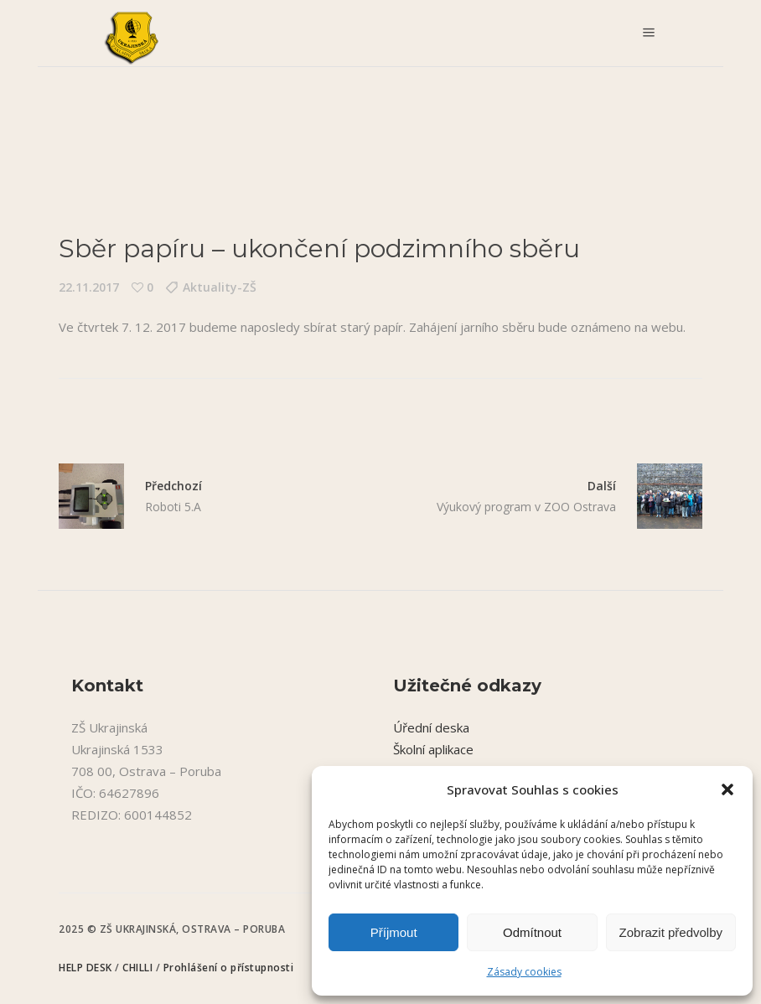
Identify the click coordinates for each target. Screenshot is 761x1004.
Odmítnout (532, 932)
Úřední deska (431, 727)
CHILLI (139, 967)
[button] (727, 789)
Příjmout (393, 932)
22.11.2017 (89, 287)
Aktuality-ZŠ (219, 287)
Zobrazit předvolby (670, 932)
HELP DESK (87, 967)
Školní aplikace (433, 749)
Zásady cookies (524, 972)
